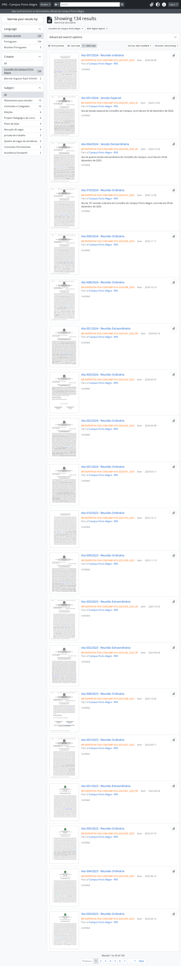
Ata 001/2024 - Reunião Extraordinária (105, 328)
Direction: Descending (165, 45)
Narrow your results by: (22, 19)
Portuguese (22, 42)
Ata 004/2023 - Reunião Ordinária (102, 871)
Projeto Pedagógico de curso (22, 118)
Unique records (22, 36)
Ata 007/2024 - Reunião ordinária (102, 55)
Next (141, 961)
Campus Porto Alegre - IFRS (103, 63)
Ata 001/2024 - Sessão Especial (101, 98)
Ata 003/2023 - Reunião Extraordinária (105, 601)
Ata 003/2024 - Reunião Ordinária (102, 374)
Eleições (22, 112)
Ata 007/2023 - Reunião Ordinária (102, 740)
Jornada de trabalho (22, 136)
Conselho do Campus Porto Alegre (22, 71)
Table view (89, 45)
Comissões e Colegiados (22, 107)
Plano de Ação (22, 124)
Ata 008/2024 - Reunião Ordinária (102, 282)
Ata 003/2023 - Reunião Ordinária (102, 914)
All (5, 63)
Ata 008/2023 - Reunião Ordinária (102, 693)
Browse (44, 4)
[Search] (90, 4)
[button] (151, 4)
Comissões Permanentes (22, 147)
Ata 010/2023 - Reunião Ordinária (102, 513)
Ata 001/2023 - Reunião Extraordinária (105, 786)
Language (10, 29)
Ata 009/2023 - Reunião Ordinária (102, 555)
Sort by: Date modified (139, 45)
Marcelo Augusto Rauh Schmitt (22, 79)
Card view (74, 45)
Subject (9, 88)
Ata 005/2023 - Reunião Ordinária (102, 828)
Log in (173, 4)
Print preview (56, 45)
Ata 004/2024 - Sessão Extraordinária (105, 144)
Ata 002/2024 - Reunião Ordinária (102, 420)
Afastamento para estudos (22, 101)
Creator (9, 57)
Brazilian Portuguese (22, 48)
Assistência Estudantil (22, 153)
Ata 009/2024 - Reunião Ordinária (102, 236)
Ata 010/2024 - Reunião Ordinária (102, 190)
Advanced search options (65, 37)
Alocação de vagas (22, 130)
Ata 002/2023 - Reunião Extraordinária (105, 647)
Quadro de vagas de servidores (22, 141)
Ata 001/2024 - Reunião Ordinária (102, 466)
